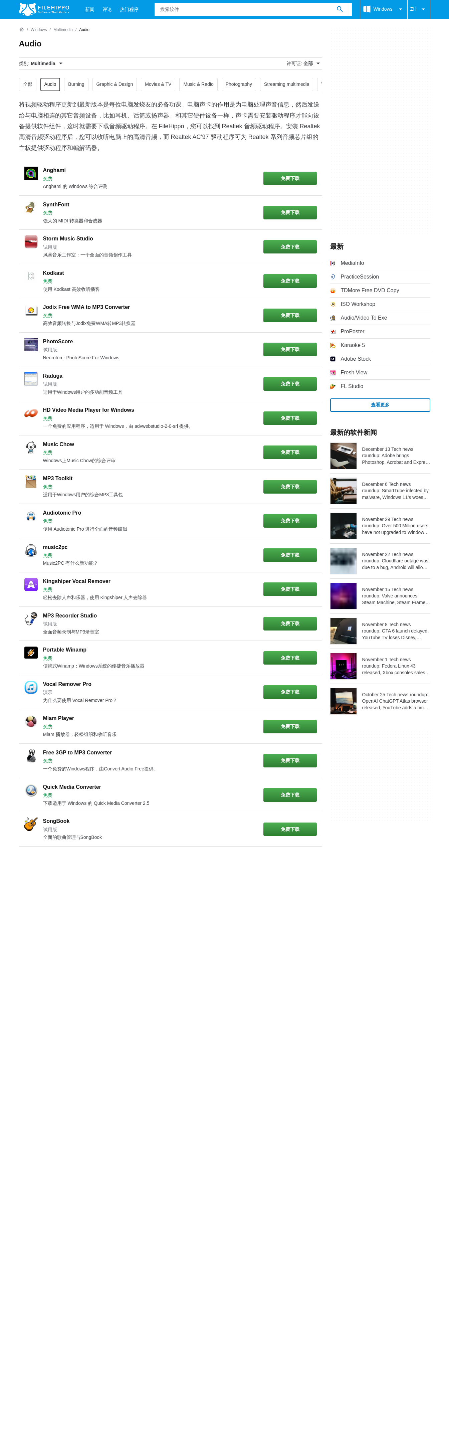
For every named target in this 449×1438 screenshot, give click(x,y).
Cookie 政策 (69, 1098)
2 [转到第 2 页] (47, 862)
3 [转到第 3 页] (67, 862)
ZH (418, 9)
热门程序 (129, 9)
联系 (44, 1085)
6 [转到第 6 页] (127, 862)
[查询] (253, 9)
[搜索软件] (340, 9)
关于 (24, 1085)
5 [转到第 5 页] (107, 862)
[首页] (21, 30)
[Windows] (39, 30)
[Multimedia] (63, 30)
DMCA (162, 1098)
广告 (64, 1085)
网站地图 (89, 1085)
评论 (107, 9)
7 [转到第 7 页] (147, 862)
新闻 (89, 9)
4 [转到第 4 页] (87, 862)
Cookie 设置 (194, 1098)
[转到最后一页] (304, 863)
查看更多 (380, 404)
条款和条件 (32, 1098)
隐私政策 (104, 1098)
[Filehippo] (44, 9)
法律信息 (134, 1098)
